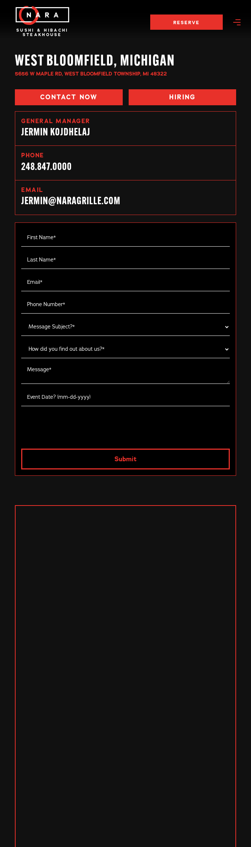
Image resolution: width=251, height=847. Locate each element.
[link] (125, 163)
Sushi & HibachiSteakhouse (42, 32)
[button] (237, 22)
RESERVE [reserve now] (186, 22)
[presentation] (77, 425)
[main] (42, 15)
